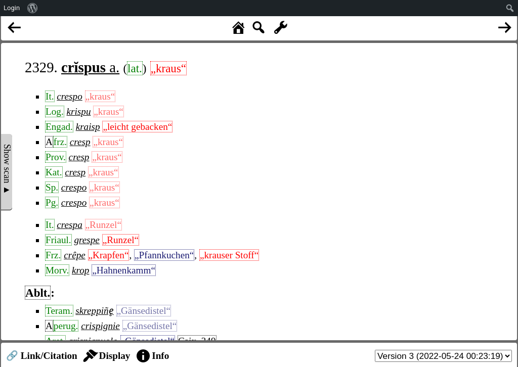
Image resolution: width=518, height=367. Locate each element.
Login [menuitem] (12, 8)
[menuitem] (32, 8)
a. (90, 67)
